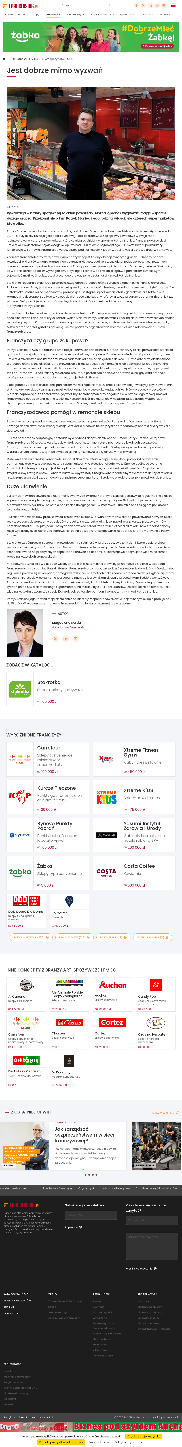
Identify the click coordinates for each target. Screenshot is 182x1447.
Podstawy (143, 1301)
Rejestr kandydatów (103, 14)
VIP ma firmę (100, 1350)
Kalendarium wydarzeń (17, 1376)
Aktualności (53, 14)
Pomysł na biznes (103, 1355)
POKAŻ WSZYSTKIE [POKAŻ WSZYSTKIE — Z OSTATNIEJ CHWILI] (165, 1113)
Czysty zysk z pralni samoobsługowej (118, 1189)
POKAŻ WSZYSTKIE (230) (31, 937)
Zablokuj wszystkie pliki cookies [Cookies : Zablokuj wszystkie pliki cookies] (61, 1442)
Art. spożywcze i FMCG (59, 59)
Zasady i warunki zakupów (64, 1318)
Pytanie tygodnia (103, 1312)
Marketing (10, 1398)
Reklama (148, 14)
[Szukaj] (84, 5)
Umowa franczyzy (148, 1318)
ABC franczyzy (75, 14)
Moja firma (99, 1344)
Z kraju (36, 59)
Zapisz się (73, 1227)
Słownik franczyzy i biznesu (153, 1329)
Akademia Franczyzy (16, 1393)
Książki (52, 1307)
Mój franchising (102, 1339)
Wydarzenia (100, 1318)
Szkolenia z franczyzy (72, 1189)
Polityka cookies (14, 1417)
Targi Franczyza (13, 1382)
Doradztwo (165, 14)
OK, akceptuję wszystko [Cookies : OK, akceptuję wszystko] (143, 1436)
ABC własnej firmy (148, 1323)
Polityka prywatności (39, 1417)
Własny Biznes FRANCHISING (65, 1301)
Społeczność (127, 14)
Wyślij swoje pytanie (141, 1268)
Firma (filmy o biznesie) (107, 1333)
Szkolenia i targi (57, 1312)
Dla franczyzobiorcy (149, 1307)
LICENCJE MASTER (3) (152, 937)
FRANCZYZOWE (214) (74, 937)
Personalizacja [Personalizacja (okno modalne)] (98, 1442)
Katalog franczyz (15, 14)
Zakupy (34, 14)
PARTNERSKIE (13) (113, 937)
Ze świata (98, 1307)
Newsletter (10, 1371)
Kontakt (8, 1404)
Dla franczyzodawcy (149, 1312)
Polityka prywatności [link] (129, 1442)
